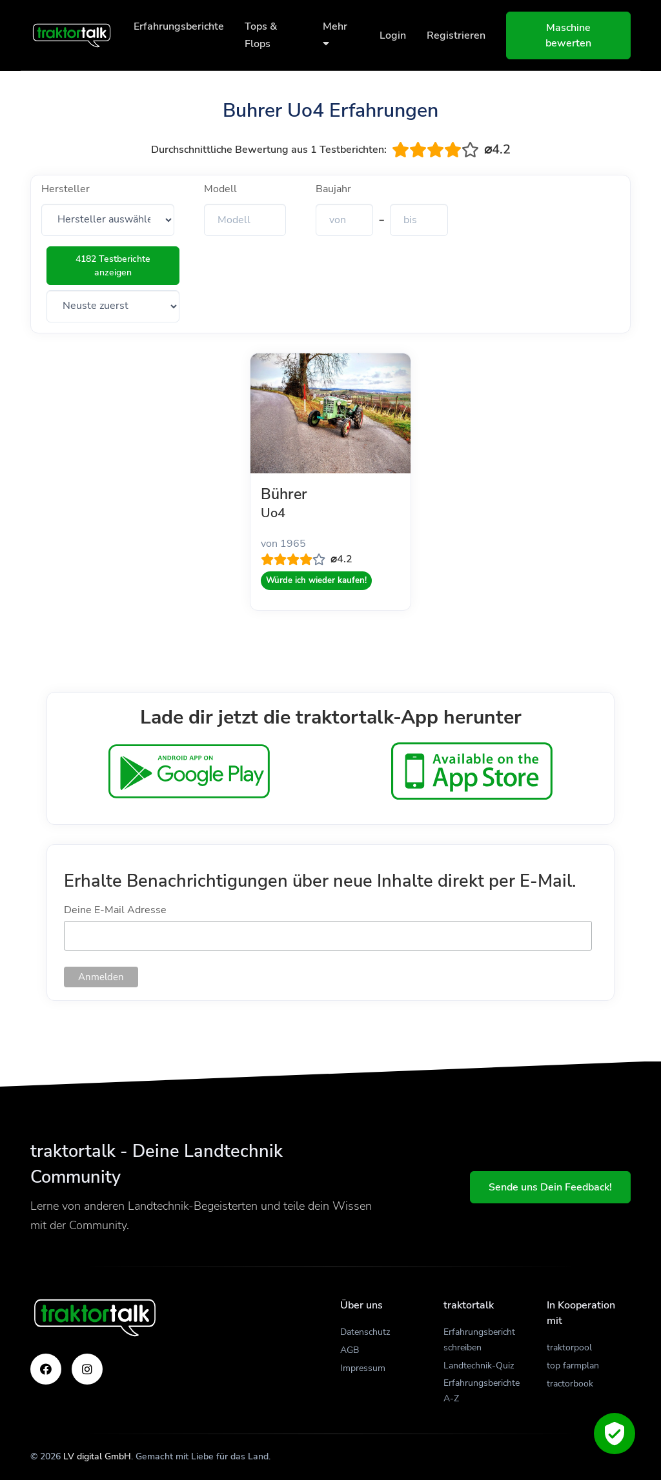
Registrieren (456, 35)
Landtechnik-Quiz (478, 1365)
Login (393, 35)
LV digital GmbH (97, 1456)
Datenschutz (365, 1332)
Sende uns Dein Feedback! (550, 1187)
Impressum (362, 1368)
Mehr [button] (335, 33)
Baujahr (333, 189)
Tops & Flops (261, 35)
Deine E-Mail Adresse (115, 910)
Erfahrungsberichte (179, 26)
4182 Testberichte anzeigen (113, 266)
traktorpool (569, 1347)
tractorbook (570, 1383)
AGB (349, 1350)
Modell (220, 189)
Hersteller (65, 189)
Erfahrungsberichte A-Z (481, 1391)
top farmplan (573, 1365)
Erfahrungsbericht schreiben (479, 1340)
